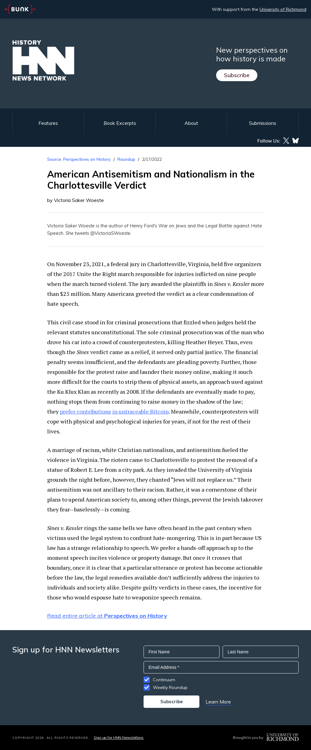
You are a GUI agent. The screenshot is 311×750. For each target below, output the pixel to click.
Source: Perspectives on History (79, 159)
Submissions (262, 123)
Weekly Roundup (170, 687)
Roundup (126, 159)
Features (48, 123)
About (191, 123)
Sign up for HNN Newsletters (119, 737)
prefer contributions (85, 411)
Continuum (164, 679)
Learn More (218, 702)
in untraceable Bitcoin (140, 411)
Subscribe (237, 75)
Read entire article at (107, 615)
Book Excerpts (120, 123)
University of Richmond (283, 9)
